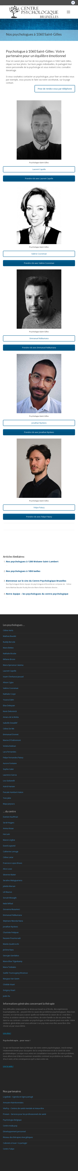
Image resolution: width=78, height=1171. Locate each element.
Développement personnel (14, 1131)
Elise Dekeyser (9, 705)
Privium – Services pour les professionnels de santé (24, 1114)
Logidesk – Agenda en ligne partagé (18, 1097)
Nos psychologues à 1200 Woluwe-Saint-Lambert (32, 561)
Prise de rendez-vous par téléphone (55, 88)
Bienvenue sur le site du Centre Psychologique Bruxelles (36, 580)
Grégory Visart (9, 990)
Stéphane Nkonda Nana (13, 921)
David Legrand (9, 845)
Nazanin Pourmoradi (12, 938)
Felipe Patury (39, 507)
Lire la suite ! (8, 1066)
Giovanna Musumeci (11, 909)
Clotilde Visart (9, 984)
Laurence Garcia (10, 775)
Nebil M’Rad (8, 903)
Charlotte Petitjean (11, 932)
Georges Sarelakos (11, 955)
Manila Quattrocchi (11, 944)
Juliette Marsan (9, 886)
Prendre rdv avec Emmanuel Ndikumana (39, 347)
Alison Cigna (8, 682)
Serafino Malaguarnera (12, 880)
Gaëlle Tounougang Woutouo (15, 973)
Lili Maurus (7, 892)
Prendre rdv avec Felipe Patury (39, 516)
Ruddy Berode (9, 642)
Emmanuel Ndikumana (39, 338)
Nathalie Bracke (9, 653)
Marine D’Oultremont (12, 740)
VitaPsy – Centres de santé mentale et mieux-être (23, 1108)
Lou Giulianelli (9, 780)
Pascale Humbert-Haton (13, 792)
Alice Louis (7, 869)
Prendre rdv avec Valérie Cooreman (39, 263)
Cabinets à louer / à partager (15, 1143)
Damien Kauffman (10, 817)
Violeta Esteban (9, 746)
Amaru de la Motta (11, 717)
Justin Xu (6, 996)
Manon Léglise (9, 840)
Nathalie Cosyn (9, 694)
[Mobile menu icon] (68, 12)
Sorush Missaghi (10, 898)
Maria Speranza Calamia (13, 665)
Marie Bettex (8, 647)
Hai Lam (6, 834)
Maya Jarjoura (9, 804)
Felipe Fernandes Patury (13, 757)
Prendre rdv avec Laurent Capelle (39, 178)
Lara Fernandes (9, 752)
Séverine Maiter (9, 874)
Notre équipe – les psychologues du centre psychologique (37, 593)
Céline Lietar (8, 857)
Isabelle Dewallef (10, 723)
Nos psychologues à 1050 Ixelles (23, 571)
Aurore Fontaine (10, 763)
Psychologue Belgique (12, 1120)
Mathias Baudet (9, 636)
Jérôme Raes (8, 950)
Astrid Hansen (9, 786)
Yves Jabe (7, 798)
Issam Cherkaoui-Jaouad (13, 676)
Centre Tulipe (8, 1149)
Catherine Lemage (10, 851)
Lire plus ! (7, 1033)
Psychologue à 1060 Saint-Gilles (19, 542)
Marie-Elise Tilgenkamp (12, 961)
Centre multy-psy (10, 1125)
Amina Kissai (8, 828)
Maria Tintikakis (9, 967)
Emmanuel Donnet (10, 734)
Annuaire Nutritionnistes (13, 1102)
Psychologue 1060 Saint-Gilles (18, 539)
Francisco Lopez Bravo (12, 863)
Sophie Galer (8, 769)
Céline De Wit (8, 728)
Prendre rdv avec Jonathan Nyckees (39, 432)
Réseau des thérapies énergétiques (18, 1137)
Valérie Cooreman (39, 254)
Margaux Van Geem (11, 978)
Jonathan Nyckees (39, 423)
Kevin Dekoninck (10, 711)
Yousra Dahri (8, 700)
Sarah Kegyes (8, 822)
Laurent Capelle (39, 169)
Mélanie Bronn (9, 659)
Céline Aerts (8, 630)
